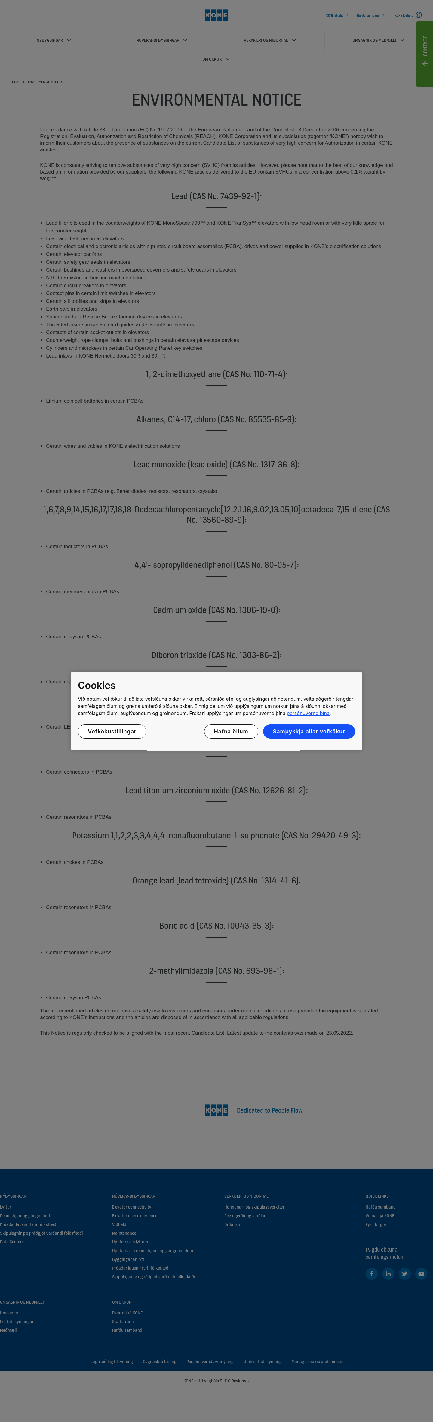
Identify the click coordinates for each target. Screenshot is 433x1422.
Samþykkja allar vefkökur (309, 731)
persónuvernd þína (308, 713)
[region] (216, 711)
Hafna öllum (231, 731)
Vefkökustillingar (112, 731)
